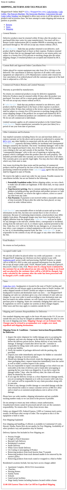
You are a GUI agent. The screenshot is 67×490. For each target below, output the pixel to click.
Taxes (8, 27)
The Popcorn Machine (16, 14)
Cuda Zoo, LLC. (9, 286)
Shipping (9, 29)
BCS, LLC (7, 141)
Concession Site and (54, 14)
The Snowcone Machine (35, 14)
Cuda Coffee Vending (9, 16)
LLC (43, 170)
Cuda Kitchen (52, 12)
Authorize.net (9, 260)
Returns (9, 25)
